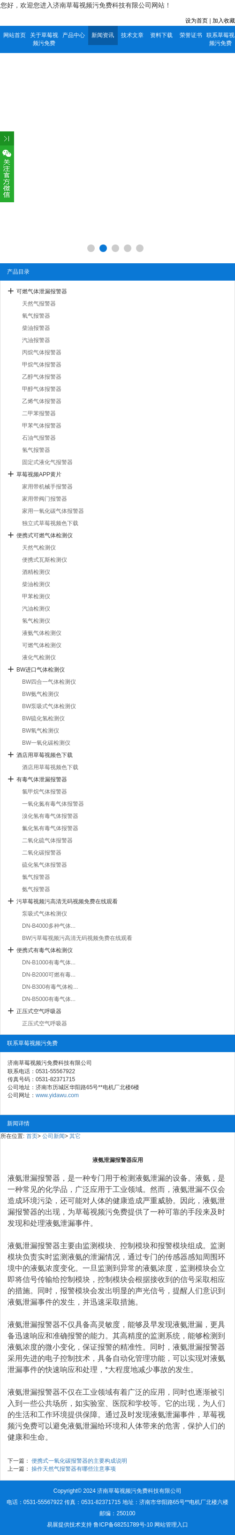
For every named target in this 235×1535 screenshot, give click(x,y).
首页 (32, 1136)
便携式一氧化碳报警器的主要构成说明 (79, 1461)
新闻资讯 (102, 35)
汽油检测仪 (36, 608)
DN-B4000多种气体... (49, 926)
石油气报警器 (39, 438)
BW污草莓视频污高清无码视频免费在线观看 (77, 938)
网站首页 (14, 35)
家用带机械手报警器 (47, 486)
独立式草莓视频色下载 (50, 523)
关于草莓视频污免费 (44, 39)
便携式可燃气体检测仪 (44, 535)
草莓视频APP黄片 (38, 474)
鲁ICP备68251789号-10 (123, 1524)
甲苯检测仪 (36, 596)
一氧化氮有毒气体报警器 (53, 804)
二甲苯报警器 (39, 413)
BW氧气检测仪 (40, 730)
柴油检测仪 (36, 584)
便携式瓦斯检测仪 (44, 560)
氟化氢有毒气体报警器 (50, 828)
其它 (75, 1136)
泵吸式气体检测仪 (44, 913)
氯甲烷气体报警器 (44, 791)
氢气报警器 (36, 450)
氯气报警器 (36, 877)
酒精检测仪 (36, 572)
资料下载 (161, 35)
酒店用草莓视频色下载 (44, 755)
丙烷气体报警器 (41, 352)
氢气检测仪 (36, 621)
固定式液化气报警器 (47, 462)
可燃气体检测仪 (41, 645)
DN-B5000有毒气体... (49, 999)
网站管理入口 (171, 1524)
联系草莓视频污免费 (220, 39)
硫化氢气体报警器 (44, 865)
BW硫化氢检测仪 (43, 718)
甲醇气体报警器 (41, 389)
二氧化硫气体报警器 (47, 840)
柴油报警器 (36, 328)
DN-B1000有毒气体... (49, 962)
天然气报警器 (39, 303)
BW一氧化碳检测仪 (46, 743)
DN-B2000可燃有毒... (49, 974)
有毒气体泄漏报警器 (41, 779)
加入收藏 (223, 20)
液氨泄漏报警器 (34, 1178)
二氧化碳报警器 (41, 852)
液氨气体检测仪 (41, 633)
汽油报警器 (36, 340)
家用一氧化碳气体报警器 (53, 511)
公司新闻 (53, 1136)
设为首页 (196, 20)
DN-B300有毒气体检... (50, 987)
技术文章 (132, 35)
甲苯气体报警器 (41, 425)
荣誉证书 (191, 35)
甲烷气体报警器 (41, 364)
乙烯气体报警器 (41, 401)
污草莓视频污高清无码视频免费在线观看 (67, 901)
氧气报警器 (36, 316)
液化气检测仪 (39, 657)
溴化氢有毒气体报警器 (50, 816)
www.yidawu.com (57, 1095)
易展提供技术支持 (69, 1524)
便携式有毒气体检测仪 (44, 950)
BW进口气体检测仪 (40, 669)
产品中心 (73, 35)
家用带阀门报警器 (44, 499)
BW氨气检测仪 (40, 694)
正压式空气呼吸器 (38, 1011)
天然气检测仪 (39, 547)
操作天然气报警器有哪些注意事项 (73, 1469)
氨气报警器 (36, 889)
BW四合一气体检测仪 (49, 682)
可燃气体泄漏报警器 (41, 291)
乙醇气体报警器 (41, 377)
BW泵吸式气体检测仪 (49, 706)
